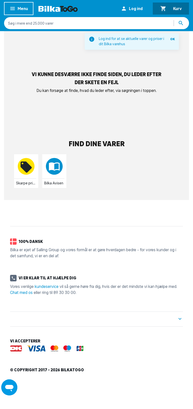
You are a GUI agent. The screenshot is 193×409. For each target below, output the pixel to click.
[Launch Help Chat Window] (9, 387)
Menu (19, 9)
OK (172, 39)
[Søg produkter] (181, 23)
